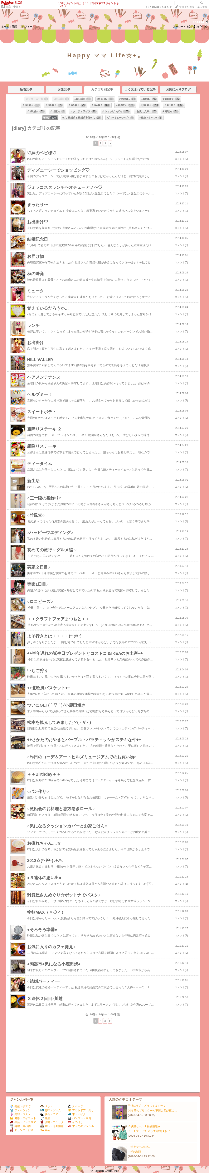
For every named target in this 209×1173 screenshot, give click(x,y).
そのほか (75, 1122)
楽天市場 (202, 7)
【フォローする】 (181, 26)
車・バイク (77, 1114)
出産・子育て (13, 6)
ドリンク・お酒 (21, 1130)
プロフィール (27, 26)
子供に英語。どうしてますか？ (147, 1105)
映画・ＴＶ (49, 1114)
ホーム (5, 26)
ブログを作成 (186, 7)
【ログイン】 (201, 26)
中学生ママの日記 (139, 1146)
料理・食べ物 (20, 1126)
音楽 (45, 1118)
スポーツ (75, 1106)
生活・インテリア (23, 1122)
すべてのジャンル (81, 1126)
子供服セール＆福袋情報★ (144, 1126)
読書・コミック (52, 1122)
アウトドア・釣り (81, 1110)
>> (159, 7)
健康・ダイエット (23, 1118)
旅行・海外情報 (52, 1126)
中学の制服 (134, 1151)
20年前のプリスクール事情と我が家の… (152, 1110)
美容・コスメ (20, 1114)
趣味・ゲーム (50, 1110)
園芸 (45, 1130)
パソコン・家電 (79, 1118)
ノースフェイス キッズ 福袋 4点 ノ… (150, 1131)
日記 (14, 26)
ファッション (20, 1110)
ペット (46, 1106)
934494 (198, 22)
